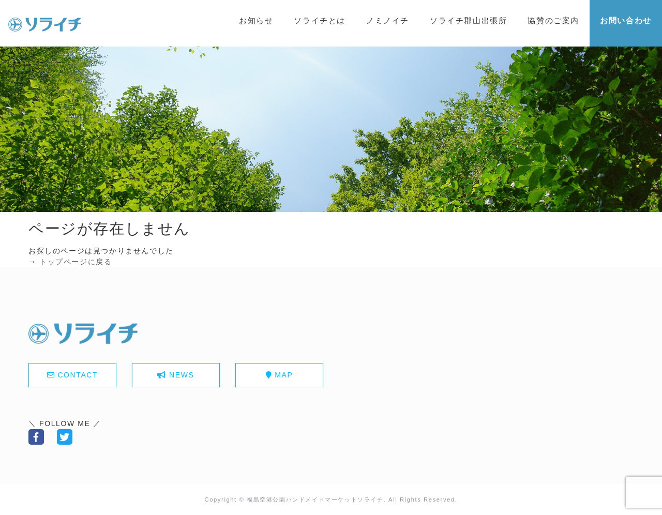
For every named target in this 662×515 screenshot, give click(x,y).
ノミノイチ (387, 20)
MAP (284, 375)
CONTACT (77, 375)
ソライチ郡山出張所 (468, 20)
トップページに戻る (75, 262)
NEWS (181, 375)
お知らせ (256, 20)
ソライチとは (319, 20)
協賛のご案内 (553, 20)
